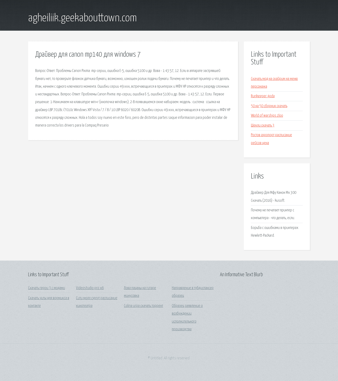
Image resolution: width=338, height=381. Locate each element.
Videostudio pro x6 (90, 288)
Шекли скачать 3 (262, 125)
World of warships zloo (267, 116)
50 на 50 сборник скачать (269, 106)
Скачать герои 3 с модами (46, 288)
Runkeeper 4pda (263, 96)
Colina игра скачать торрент (143, 306)
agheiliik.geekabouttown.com (82, 18)
